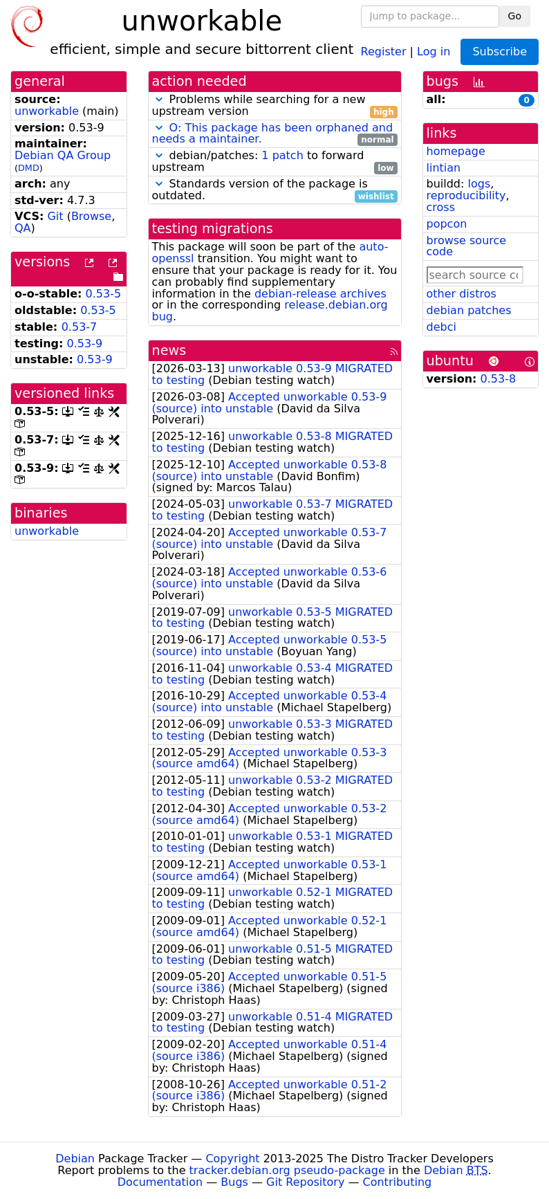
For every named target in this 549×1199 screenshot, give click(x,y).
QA (23, 228)
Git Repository (305, 1182)
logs (478, 183)
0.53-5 (104, 293)
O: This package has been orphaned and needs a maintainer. (272, 133)
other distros (461, 293)
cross (441, 207)
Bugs (234, 1182)
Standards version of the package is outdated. (275, 190)
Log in (433, 50)
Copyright (232, 1158)
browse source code (467, 246)
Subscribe (499, 51)
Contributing (397, 1182)
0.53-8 (499, 378)
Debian (75, 1158)
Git (55, 216)
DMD (28, 168)
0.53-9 (85, 343)
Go (514, 15)
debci (441, 326)
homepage (456, 151)
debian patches (469, 310)
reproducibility (466, 195)
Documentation (160, 1182)
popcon (447, 223)
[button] (159, 99)
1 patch (282, 155)
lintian (444, 167)
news (169, 350)
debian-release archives (320, 293)
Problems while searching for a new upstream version (275, 106)
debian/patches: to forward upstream (275, 162)
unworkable (47, 111)
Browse (91, 216)
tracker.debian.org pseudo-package (287, 1170)
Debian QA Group (63, 155)
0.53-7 (79, 326)
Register (384, 50)
